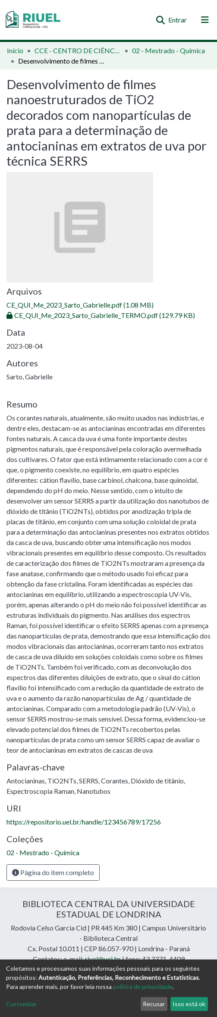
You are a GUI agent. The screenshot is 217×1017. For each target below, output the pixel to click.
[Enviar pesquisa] (160, 20)
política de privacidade (143, 986)
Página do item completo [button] (53, 872)
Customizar (21, 1003)
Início (15, 50)
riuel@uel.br (103, 959)
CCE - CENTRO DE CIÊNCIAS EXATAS (78, 50)
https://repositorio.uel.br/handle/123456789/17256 (83, 822)
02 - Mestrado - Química (168, 50)
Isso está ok (189, 1003)
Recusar (154, 1003)
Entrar (178, 20)
